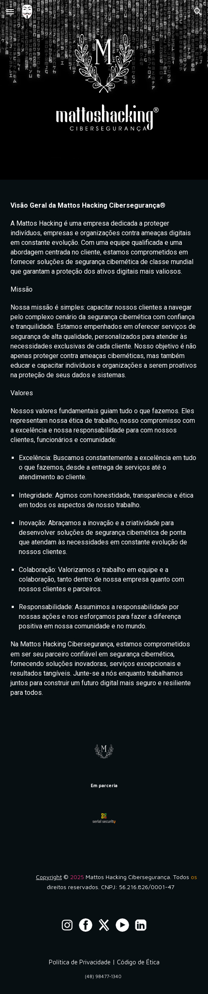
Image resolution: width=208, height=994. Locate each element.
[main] (104, 457)
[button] (10, 11)
